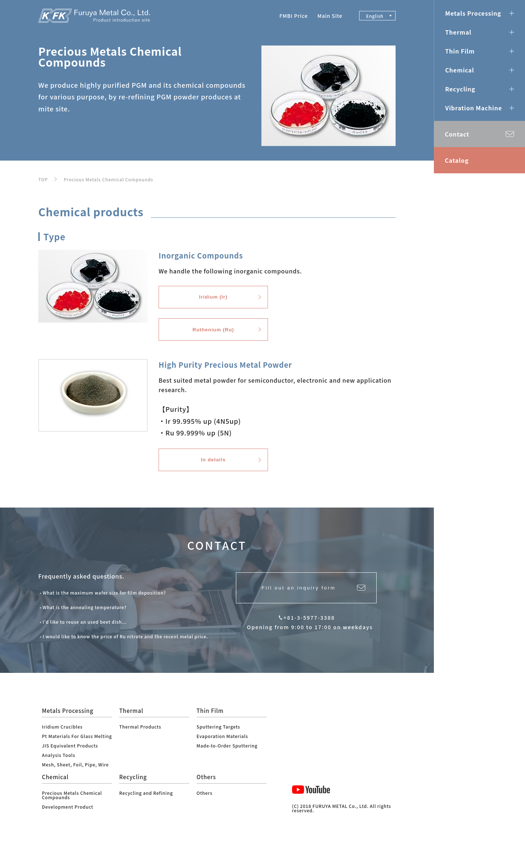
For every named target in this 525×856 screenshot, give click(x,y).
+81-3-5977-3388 (309, 633)
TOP (43, 179)
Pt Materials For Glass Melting (77, 748)
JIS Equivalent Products (70, 757)
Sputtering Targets (218, 738)
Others (204, 805)
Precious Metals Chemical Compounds (108, 179)
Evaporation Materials (222, 748)
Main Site (329, 15)
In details (213, 470)
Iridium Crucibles (62, 738)
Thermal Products (140, 738)
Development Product (67, 819)
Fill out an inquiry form (297, 601)
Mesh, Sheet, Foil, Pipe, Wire (75, 776)
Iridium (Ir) (213, 299)
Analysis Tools (58, 767)
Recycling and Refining (146, 805)
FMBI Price (293, 15)
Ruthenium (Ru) (213, 336)
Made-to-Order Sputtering (227, 757)
